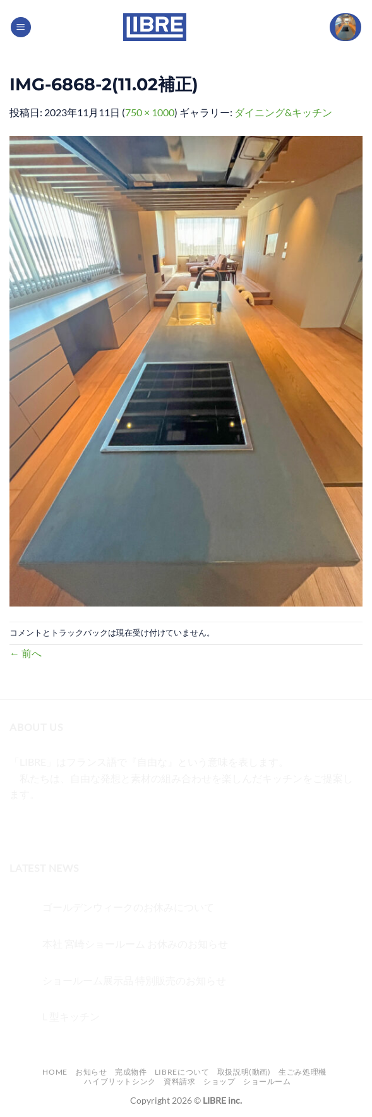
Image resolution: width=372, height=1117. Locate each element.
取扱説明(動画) (244, 1072)
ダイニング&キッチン (283, 112)
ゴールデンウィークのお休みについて (128, 907)
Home (54, 1072)
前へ (25, 653)
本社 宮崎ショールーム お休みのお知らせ (135, 944)
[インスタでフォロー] (43, 826)
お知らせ (91, 1072)
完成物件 (131, 1072)
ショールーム (267, 1081)
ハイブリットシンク (120, 1081)
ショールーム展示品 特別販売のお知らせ (134, 980)
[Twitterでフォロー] (66, 826)
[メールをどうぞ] (89, 826)
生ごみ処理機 (303, 1072)
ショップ (219, 1081)
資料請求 (179, 1081)
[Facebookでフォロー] (21, 826)
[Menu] (21, 27)
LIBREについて (182, 1072)
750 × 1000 (149, 112)
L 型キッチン (71, 1016)
